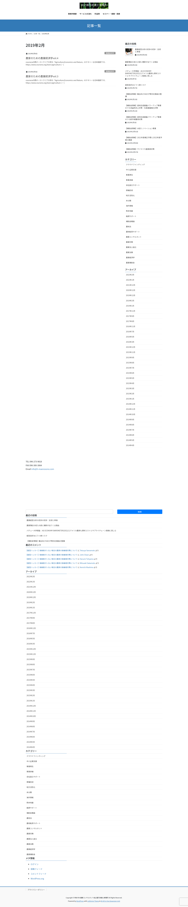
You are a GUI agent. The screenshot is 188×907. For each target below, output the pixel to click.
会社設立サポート (133, 185)
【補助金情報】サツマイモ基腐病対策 (139, 149)
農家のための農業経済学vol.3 (42, 76)
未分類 (128, 200)
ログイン (35, 864)
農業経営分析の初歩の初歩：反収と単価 (148, 50)
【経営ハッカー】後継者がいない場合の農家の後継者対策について (51, 550)
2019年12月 (130, 295)
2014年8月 (130, 424)
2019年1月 (130, 306)
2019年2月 (130, 300)
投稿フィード (36, 868)
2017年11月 (130, 311)
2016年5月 (130, 336)
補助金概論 (130, 221)
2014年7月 (130, 430)
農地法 (128, 226)
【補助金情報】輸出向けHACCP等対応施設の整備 (143, 95)
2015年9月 (130, 357)
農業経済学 (110, 53)
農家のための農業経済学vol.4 (42, 58)
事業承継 (129, 180)
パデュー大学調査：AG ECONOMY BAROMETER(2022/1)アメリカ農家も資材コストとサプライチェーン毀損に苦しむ (143, 73)
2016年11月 (130, 326)
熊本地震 (129, 211)
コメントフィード (38, 873)
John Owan (84, 554)
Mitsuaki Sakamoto (87, 563)
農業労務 (129, 242)
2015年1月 (130, 398)
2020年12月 (130, 290)
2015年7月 (130, 368)
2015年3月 (130, 388)
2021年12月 (130, 285)
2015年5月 (130, 378)
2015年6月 (130, 373)
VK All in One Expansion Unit (110, 901)
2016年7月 (130, 331)
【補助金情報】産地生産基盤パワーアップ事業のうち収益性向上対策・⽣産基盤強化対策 (143, 106)
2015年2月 (130, 393)
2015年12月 (130, 347)
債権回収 (129, 190)
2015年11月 (130, 352)
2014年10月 (130, 414)
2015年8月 (130, 362)
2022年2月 (130, 274)
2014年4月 (130, 445)
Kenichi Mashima (87, 567)
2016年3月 (130, 342)
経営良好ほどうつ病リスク (135, 85)
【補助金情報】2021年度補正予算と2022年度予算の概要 (143, 138)
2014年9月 (130, 419)
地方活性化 (130, 195)
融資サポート (131, 216)
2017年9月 (130, 316)
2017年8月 (130, 321)
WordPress (80, 901)
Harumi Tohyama (87, 559)
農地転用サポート (133, 231)
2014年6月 (130, 435)
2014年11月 (130, 409)
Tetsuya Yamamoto (87, 550)
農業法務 (129, 252)
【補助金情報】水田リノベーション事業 (140, 128)
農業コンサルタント (133, 237)
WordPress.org (37, 878)
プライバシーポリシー (36, 889)
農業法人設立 (131, 247)
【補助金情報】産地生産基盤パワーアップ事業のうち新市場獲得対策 (143, 118)
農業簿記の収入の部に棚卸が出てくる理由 (141, 62)
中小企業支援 (131, 169)
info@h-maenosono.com (42, 469)
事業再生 (129, 175)
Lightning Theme (93, 901)
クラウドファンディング (135, 164)
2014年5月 (130, 440)
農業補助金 (130, 262)
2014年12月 (130, 404)
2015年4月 (130, 383)
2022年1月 (130, 280)
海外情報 (129, 206)
